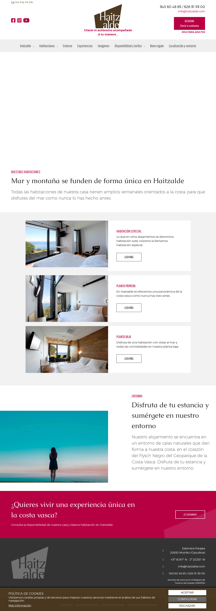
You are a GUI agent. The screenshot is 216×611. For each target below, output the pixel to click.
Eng (22, 2)
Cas (13, 2)
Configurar (187, 599)
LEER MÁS (128, 257)
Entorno (67, 46)
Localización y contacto (182, 46)
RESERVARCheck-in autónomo (189, 23)
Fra (26, 2)
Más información (20, 605)
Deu (31, 2)
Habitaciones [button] (48, 46)
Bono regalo (157, 46)
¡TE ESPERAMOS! (190, 514)
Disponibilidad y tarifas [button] (130, 46)
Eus (17, 2)
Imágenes (103, 46)
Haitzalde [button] (27, 46)
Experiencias (85, 46)
